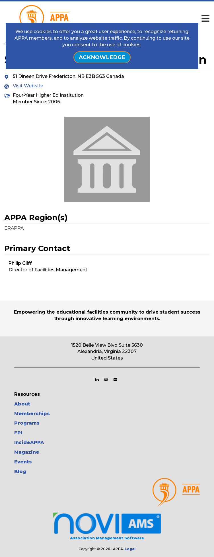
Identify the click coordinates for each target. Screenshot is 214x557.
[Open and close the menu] (124, 18)
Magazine (26, 452)
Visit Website (28, 85)
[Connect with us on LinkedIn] (97, 379)
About (22, 404)
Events (23, 462)
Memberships (32, 413)
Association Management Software (106, 525)
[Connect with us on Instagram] (106, 379)
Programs (27, 423)
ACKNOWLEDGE (102, 57)
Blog (20, 471)
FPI (18, 432)
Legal (130, 549)
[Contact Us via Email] (115, 379)
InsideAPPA (29, 442)
